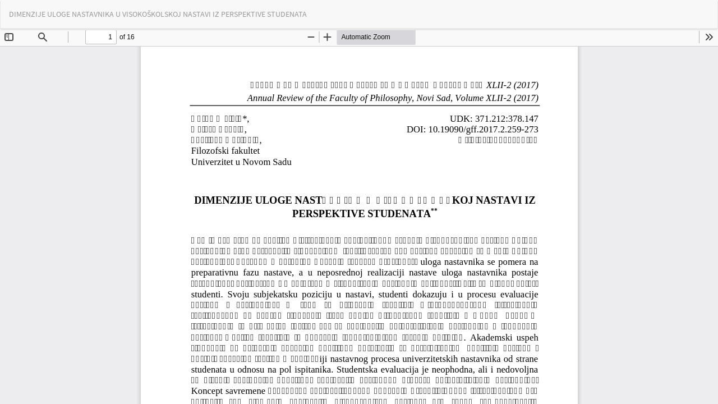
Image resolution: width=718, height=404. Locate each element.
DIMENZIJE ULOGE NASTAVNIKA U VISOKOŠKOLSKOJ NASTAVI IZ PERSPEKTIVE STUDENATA (158, 14)
